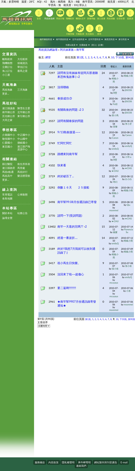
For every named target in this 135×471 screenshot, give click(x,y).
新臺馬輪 (91, 14)
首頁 (39, 14)
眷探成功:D (64, 98)
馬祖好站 (9, 103)
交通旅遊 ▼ (84, 45)
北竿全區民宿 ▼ (79, 39)
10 (112, 57)
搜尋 (99, 30)
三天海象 (22, 89)
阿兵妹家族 (67, 49)
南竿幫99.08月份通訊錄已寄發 (77, 202)
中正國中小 (23, 134)
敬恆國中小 (8, 138)
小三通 (6, 74)
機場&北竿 (80, 14)
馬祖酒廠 (111, 14)
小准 (128, 290)
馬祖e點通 (8, 171)
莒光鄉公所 (8, 116)
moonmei (113, 210)
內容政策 (53, 462)
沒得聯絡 (63, 87)
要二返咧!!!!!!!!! (66, 288)
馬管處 (21, 167)
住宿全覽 (121, 14)
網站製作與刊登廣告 (105, 462)
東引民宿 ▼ (123, 39)
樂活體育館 (23, 175)
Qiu (128, 205)
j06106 (128, 90)
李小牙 (128, 123)
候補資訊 (22, 63)
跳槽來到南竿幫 (67, 154)
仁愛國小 (7, 142)
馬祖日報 (60, 14)
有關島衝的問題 (67, 109)
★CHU (115, 171)
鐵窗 (115, 232)
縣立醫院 (7, 164)
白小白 (128, 179)
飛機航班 (70, 14)
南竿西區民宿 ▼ (63, 39)
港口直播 (101, 14)
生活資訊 (90, 30)
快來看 (61, 165)
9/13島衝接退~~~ (68, 132)
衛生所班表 (23, 164)
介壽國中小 (8, 134)
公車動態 (22, 194)
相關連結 (9, 159)
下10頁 (119, 57)
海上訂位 (7, 70)
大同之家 (7, 120)
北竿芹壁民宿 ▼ (95, 39)
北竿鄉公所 (23, 112)
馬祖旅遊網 (49, 14)
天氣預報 (70, 30)
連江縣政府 (8, 167)
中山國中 (22, 138)
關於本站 (7, 213)
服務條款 (40, 462)
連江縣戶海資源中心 (23, 148)
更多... (5, 93)
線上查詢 (9, 189)
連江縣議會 (8, 108)
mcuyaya (113, 282)
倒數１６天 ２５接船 (73, 187)
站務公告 (22, 213)
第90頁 (129, 57)
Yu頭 (115, 104)
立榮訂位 (7, 67)
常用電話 (7, 194)
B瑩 (115, 92)
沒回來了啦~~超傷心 (70, 274)
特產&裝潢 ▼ (72, 45)
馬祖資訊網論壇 (48, 49)
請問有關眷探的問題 (70, 121)
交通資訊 (9, 54)
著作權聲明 (84, 462)
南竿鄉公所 (8, 112)
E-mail (124, 462)
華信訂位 (22, 67)
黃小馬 (115, 115)
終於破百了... (65, 176)
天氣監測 (80, 29)
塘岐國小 (22, 142)
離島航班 (7, 59)
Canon (115, 137)
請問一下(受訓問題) (69, 215)
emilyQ (115, 148)
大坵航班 (22, 59)
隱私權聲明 (68, 462)
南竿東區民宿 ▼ (47, 39)
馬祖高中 (7, 175)
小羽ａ (128, 157)
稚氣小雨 (128, 75)
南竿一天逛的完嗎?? (70, 226)
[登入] (94, 45)
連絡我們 (81, 465)
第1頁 (80, 57)
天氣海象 (9, 84)
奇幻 (115, 181)
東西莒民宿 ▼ (110, 39)
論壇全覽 (7, 217)
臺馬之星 (22, 70)
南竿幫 (80, 49)
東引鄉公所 (23, 116)
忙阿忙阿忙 (64, 143)
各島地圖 (7, 198)
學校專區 (9, 130)
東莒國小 (7, 146)
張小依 (115, 268)
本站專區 (9, 208)
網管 (48, 57)
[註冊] (100, 45)
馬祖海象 (7, 89)
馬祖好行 (22, 171)
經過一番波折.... (67, 238)
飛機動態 (7, 63)
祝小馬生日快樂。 (69, 263)
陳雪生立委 (23, 108)
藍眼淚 (130, 14)
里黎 (115, 126)
